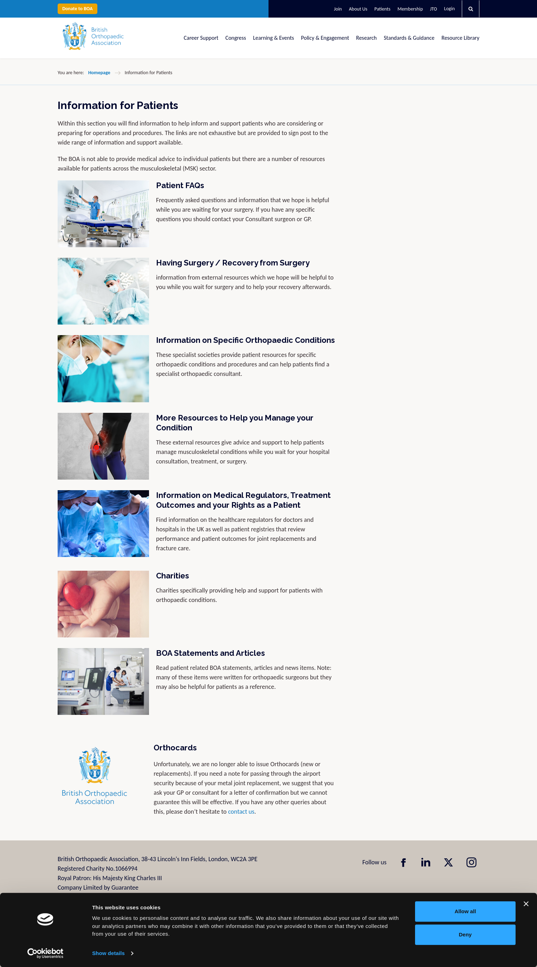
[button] (470, 9)
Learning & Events (273, 37)
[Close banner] (526, 903)
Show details (108, 953)
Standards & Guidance (409, 37)
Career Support (201, 37)
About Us (358, 9)
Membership (410, 9)
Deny (465, 934)
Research (366, 37)
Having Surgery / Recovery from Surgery (233, 262)
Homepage (99, 73)
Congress (235, 37)
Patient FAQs (180, 185)
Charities (172, 575)
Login (449, 9)
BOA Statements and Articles (210, 653)
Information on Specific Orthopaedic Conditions (245, 340)
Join (338, 9)
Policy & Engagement (325, 37)
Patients (382, 9)
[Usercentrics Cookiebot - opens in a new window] (45, 953)
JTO (433, 9)
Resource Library (460, 37)
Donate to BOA (77, 9)
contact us (241, 811)
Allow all (465, 911)
